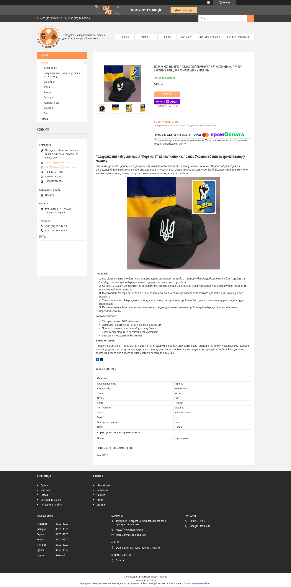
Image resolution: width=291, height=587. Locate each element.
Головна (124, 36)
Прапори (48, 97)
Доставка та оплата (210, 36)
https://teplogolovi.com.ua (58, 162)
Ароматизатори (51, 102)
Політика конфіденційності (197, 583)
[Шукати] (250, 18)
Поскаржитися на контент (168, 583)
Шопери (48, 92)
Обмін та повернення (238, 36)
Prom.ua (163, 576)
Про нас (167, 36)
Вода (46, 113)
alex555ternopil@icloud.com (60, 167)
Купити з (167, 101)
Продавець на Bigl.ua (145, 580)
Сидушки (48, 108)
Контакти (186, 36)
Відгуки (44, 119)
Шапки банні (50, 68)
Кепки (47, 87)
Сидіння (101, 495)
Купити (167, 94)
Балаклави (49, 82)
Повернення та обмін (51, 504)
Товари (144, 36)
